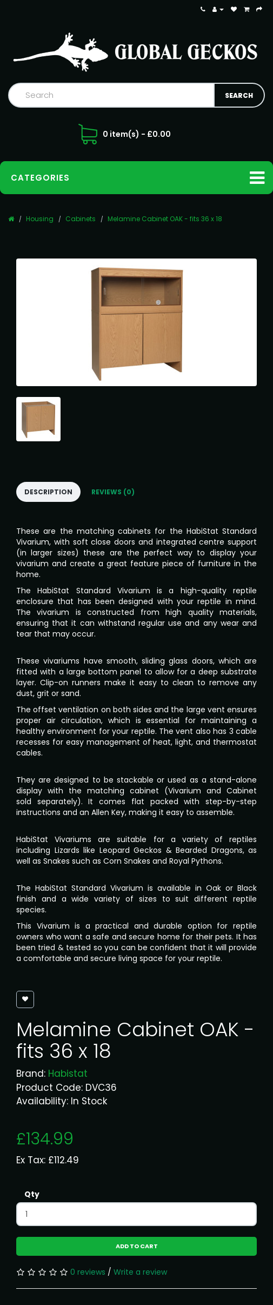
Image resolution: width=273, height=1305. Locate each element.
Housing (40, 218)
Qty (31, 1194)
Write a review (140, 1272)
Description (48, 491)
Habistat (68, 1073)
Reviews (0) (113, 491)
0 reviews (87, 1272)
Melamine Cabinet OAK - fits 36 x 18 (165, 218)
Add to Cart (137, 1246)
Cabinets (80, 218)
